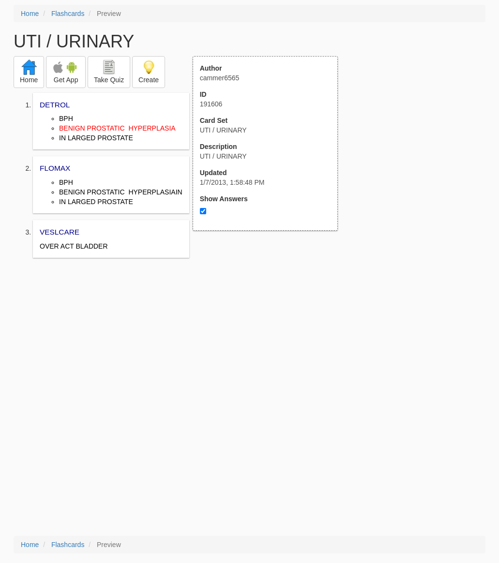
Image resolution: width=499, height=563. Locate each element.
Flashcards (67, 13)
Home (30, 13)
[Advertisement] (270, 325)
